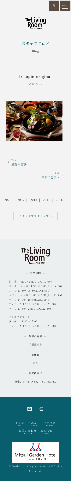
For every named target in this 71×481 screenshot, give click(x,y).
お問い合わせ (28, 431)
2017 (46, 200)
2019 (20, 200)
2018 (33, 200)
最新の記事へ (35, 162)
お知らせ (46, 431)
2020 (8, 200)
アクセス (50, 424)
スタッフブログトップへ (35, 216)
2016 (59, 200)
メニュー (34, 424)
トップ (19, 424)
